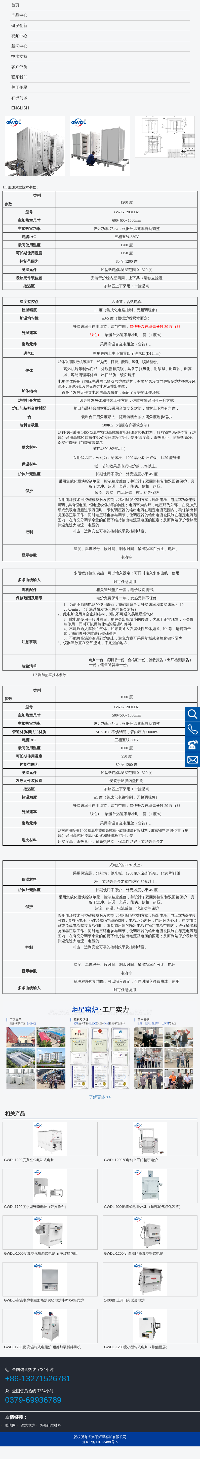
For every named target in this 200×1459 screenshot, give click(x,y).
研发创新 (19, 25)
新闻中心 (19, 46)
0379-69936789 (33, 1399)
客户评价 (19, 67)
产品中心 (19, 15)
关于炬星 (19, 87)
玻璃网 (10, 1425)
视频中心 (19, 36)
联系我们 (19, 77)
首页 (15, 5)
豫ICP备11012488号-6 (99, 1442)
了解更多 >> (100, 1097)
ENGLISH (20, 108)
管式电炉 (28, 1425)
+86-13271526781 (38, 1378)
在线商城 (19, 98)
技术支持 (19, 56)
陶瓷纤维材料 (50, 1425)
